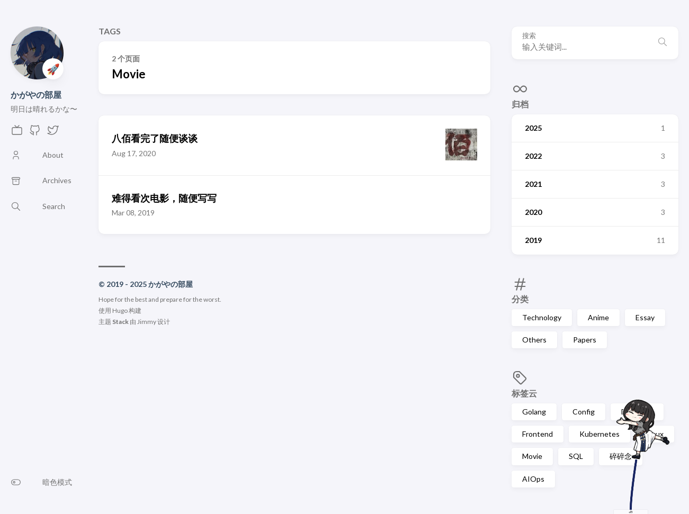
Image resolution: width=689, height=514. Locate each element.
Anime (598, 317)
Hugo (120, 310)
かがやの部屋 (36, 94)
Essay (645, 317)
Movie (532, 456)
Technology (541, 317)
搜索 (529, 36)
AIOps (533, 478)
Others (534, 339)
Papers (584, 339)
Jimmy (146, 322)
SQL (576, 456)
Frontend (537, 433)
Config (583, 411)
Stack (120, 322)
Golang (534, 411)
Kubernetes (599, 433)
